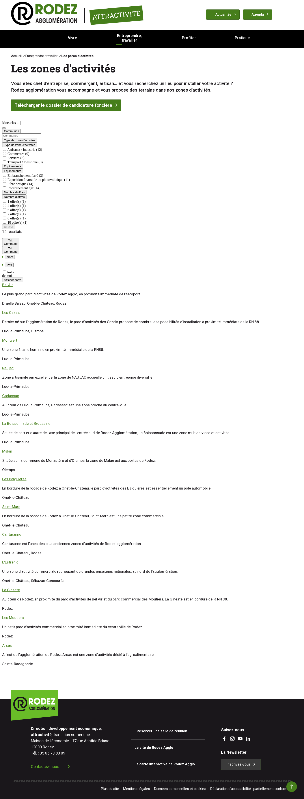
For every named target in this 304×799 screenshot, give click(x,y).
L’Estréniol (10, 562)
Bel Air (7, 285)
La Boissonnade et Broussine (26, 423)
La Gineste (11, 590)
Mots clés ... (11, 123)
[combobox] (152, 135)
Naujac (8, 368)
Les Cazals (11, 312)
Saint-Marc (11, 506)
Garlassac (10, 396)
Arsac (7, 645)
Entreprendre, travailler (41, 56)
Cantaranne (11, 534)
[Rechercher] (4, 128)
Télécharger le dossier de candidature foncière (63, 105)
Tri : (10, 242)
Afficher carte (12, 280)
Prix (9, 265)
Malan (7, 451)
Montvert (9, 340)
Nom (10, 257)
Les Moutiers (13, 617)
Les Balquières (14, 479)
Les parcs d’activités (77, 56)
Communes (11, 131)
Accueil (16, 56)
